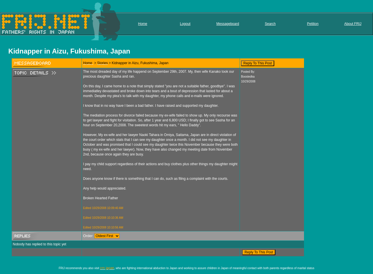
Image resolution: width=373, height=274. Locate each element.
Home (142, 24)
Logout (185, 24)
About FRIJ (352, 24)
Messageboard (227, 24)
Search (270, 24)
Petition (313, 24)
